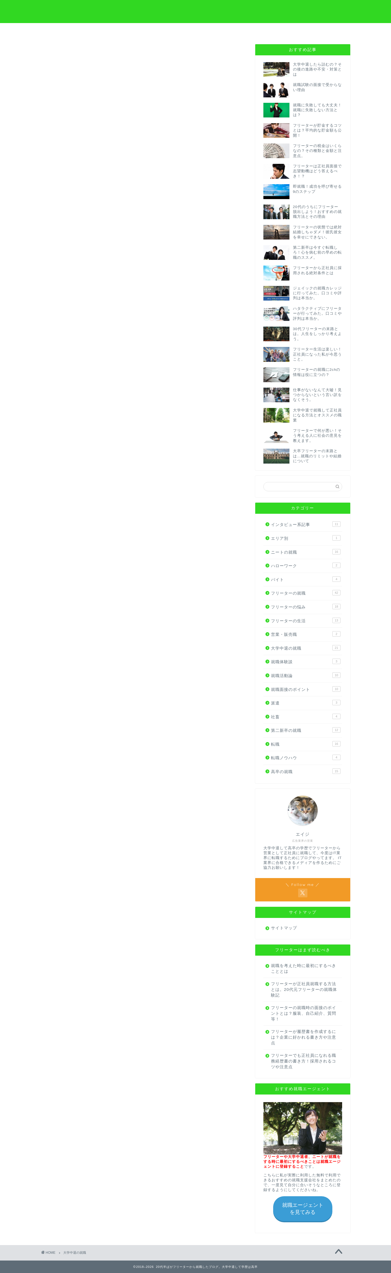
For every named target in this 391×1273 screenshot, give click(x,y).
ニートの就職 (305, 551)
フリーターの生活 (305, 620)
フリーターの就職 (305, 592)
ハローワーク (305, 565)
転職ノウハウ (305, 757)
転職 (305, 743)
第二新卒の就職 (305, 730)
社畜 (305, 716)
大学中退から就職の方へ (118, 32)
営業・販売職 (305, 634)
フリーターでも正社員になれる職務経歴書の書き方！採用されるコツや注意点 (301, 1061)
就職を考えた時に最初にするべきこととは (301, 968)
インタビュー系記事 (305, 524)
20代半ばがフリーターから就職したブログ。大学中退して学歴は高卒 (195, 11)
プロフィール (221, 30)
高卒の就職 (305, 771)
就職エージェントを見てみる (302, 1208)
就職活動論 (305, 675)
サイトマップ (284, 928)
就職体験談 (305, 661)
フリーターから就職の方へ (66, 32)
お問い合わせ (324, 30)
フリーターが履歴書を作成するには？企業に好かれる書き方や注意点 (301, 1037)
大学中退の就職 (305, 647)
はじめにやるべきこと (273, 32)
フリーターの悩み (305, 606)
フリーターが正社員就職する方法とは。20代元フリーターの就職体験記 (301, 989)
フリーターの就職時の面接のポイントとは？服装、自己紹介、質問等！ (301, 1013)
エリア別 (305, 538)
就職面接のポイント (305, 689)
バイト (305, 579)
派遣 (305, 702)
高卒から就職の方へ (170, 30)
